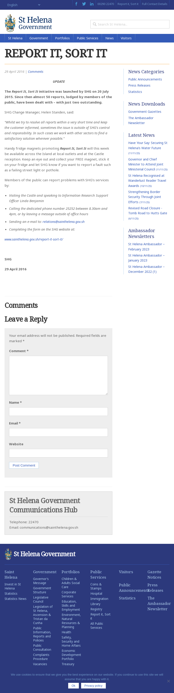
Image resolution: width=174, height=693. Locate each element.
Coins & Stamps (96, 593)
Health (66, 639)
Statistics (135, 99)
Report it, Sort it (128, 4)
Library (95, 611)
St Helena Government (34, 25)
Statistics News (16, 606)
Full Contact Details (154, 4)
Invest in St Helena (13, 593)
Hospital (96, 601)
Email (15, 430)
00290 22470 (105, 4)
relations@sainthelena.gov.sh (65, 228)
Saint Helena (11, 581)
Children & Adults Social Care (71, 590)
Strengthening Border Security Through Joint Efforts (144, 204)
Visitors (126, 45)
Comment (19, 358)
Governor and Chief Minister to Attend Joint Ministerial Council (147, 171)
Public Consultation (42, 655)
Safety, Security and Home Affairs (71, 648)
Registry (96, 616)
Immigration (99, 606)
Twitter (84, 4)
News (109, 45)
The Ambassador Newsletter (158, 610)
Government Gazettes (144, 119)
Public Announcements (145, 86)
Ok (73, 685)
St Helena (15, 45)
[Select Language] (23, 5)
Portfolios (62, 45)
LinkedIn (92, 4)
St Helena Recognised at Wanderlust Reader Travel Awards (147, 187)
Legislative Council (40, 606)
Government (38, 45)
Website (16, 451)
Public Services (87, 45)
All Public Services (96, 633)
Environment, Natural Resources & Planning (71, 628)
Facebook (76, 4)
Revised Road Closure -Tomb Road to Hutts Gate (147, 220)
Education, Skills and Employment (71, 612)
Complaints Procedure (41, 664)
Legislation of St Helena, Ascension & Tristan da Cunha (43, 622)
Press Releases (139, 92)
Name (15, 409)
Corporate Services (69, 601)
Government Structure (42, 597)
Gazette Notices (154, 581)
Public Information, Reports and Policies (42, 641)
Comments (36, 78)
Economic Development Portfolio (71, 662)
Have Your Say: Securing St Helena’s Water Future (147, 155)
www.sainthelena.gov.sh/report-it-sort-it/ (35, 246)
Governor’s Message (41, 588)
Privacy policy (93, 685)
